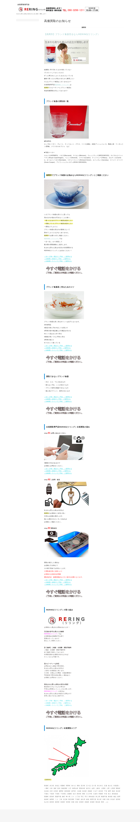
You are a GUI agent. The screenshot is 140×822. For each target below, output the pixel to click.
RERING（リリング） (62, 84)
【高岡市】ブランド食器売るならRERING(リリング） (72, 34)
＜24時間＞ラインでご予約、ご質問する (58, 261)
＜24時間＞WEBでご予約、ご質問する (57, 259)
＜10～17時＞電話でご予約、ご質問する (58, 256)
